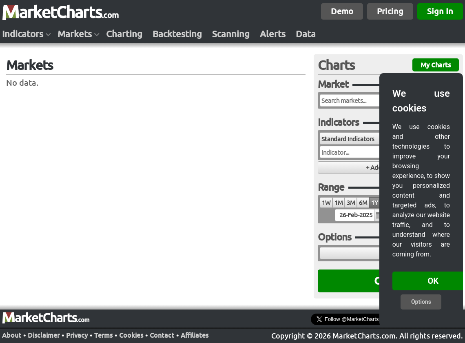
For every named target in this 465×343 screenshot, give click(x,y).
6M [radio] (363, 202)
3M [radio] (351, 202)
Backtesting (177, 34)
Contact (162, 335)
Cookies (131, 335)
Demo (342, 11)
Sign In (440, 11)
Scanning (231, 34)
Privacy (77, 335)
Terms (103, 335)
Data (306, 34)
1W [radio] (326, 202)
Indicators (22, 34)
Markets (75, 34)
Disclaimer (44, 335)
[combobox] (364, 138)
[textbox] (359, 215)
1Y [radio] (374, 202)
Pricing (390, 11)
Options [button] (421, 301)
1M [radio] (338, 202)
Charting (124, 34)
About (11, 335)
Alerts (273, 34)
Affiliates (194, 335)
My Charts (436, 65)
